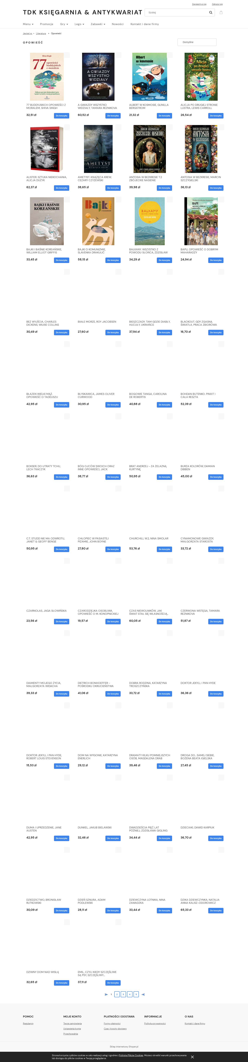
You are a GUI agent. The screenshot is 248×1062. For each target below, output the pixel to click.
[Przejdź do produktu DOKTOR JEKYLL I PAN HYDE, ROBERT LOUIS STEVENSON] (47, 727)
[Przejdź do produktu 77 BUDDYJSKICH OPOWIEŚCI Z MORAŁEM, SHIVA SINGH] (47, 77)
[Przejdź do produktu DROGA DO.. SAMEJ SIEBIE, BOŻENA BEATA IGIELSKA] (201, 727)
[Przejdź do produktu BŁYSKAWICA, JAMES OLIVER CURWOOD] (98, 366)
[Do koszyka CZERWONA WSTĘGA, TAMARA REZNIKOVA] (215, 621)
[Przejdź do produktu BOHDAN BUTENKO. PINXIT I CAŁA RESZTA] (201, 366)
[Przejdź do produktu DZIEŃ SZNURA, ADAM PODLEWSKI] (98, 872)
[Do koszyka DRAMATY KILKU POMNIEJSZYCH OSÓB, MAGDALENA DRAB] (164, 766)
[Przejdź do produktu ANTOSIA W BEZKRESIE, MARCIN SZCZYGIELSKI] (201, 149)
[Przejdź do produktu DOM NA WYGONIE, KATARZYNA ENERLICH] (98, 727)
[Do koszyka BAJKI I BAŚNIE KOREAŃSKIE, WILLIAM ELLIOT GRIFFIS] (61, 260)
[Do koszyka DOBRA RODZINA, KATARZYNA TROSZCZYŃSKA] (164, 694)
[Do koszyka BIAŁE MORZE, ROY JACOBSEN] (112, 332)
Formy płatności (112, 1023)
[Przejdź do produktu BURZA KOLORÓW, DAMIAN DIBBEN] (201, 438)
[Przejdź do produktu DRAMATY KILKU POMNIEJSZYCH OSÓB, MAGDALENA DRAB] (150, 727)
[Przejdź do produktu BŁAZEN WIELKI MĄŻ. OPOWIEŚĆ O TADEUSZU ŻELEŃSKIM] (47, 366)
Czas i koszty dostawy (115, 1028)
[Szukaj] (211, 12)
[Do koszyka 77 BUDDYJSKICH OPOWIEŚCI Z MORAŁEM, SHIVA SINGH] (61, 115)
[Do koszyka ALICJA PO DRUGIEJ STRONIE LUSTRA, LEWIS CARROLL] (215, 115)
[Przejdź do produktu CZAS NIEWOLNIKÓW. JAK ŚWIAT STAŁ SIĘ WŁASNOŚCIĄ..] (150, 583)
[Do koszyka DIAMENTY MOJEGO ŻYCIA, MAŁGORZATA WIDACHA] (61, 694)
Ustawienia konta (72, 1028)
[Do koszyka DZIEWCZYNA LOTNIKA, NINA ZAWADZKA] (164, 910)
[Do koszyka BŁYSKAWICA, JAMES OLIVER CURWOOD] (112, 405)
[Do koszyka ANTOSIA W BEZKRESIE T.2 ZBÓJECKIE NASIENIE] (164, 188)
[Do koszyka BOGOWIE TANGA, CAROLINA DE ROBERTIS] (164, 405)
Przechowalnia (70, 1033)
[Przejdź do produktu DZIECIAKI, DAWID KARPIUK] (201, 799)
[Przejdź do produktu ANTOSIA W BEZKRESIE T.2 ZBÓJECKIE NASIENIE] (150, 149)
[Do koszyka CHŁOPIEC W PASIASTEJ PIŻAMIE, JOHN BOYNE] (112, 549)
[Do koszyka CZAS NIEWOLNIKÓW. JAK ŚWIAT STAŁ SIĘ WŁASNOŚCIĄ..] (164, 621)
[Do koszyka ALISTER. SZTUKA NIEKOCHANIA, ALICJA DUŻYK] (61, 188)
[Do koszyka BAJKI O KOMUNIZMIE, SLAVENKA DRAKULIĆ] (112, 260)
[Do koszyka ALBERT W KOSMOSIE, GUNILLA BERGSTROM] (164, 115)
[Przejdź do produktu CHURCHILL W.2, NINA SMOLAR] (150, 510)
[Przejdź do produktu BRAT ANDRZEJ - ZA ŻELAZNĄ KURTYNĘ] (150, 438)
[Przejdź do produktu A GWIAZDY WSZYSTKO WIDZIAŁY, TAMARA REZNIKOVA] (98, 77)
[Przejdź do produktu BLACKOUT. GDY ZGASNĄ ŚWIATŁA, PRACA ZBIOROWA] (201, 293)
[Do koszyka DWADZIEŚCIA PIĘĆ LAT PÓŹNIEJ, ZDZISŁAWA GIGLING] (164, 838)
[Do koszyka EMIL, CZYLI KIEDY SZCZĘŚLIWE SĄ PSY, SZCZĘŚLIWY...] (112, 983)
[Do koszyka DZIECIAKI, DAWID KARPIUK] (215, 838)
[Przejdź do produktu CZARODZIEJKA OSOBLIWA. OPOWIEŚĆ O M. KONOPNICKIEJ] (98, 583)
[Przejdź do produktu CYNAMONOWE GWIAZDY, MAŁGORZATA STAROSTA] (201, 510)
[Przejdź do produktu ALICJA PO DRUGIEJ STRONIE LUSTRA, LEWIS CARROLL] (201, 77)
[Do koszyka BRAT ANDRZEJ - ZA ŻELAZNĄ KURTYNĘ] (164, 477)
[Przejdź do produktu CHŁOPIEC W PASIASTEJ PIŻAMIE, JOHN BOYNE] (98, 510)
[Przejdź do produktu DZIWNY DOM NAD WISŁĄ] (47, 944)
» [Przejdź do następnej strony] (142, 994)
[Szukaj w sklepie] (176, 12)
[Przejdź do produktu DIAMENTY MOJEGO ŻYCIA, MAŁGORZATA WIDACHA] (47, 655)
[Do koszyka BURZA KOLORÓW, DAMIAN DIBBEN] (215, 477)
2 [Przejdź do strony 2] (117, 994)
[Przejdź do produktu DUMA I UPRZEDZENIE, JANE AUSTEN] (47, 799)
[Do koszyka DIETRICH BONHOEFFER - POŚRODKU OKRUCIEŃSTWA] (112, 694)
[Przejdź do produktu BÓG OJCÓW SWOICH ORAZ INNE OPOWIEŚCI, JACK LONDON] (98, 438)
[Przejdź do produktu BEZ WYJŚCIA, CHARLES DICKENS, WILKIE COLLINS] (47, 293)
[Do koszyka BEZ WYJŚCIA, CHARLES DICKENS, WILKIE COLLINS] (61, 332)
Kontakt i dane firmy (195, 1023)
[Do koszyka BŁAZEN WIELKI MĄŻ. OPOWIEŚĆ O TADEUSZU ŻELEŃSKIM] (61, 405)
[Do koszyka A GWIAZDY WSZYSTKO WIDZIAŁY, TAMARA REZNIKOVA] (112, 115)
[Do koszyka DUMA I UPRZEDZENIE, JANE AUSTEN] (61, 838)
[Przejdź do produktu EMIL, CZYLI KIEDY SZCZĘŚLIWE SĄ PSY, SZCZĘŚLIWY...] (98, 944)
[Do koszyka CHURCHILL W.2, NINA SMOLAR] (164, 549)
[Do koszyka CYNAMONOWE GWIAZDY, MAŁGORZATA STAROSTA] (215, 549)
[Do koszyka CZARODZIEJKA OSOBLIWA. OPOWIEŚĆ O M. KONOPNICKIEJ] (112, 621)
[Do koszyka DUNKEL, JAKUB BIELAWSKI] (112, 838)
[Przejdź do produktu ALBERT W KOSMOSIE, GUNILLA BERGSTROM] (150, 77)
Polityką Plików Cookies (131, 1055)
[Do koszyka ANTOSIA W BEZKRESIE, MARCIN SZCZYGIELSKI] (215, 188)
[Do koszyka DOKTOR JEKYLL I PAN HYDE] (215, 694)
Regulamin (28, 1023)
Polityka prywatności (155, 1023)
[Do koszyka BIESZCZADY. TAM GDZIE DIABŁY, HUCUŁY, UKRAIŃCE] (164, 332)
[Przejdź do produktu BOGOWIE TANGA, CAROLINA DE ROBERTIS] (150, 366)
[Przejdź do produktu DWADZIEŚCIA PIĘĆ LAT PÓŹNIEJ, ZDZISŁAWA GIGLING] (150, 799)
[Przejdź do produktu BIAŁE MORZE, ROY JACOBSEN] (98, 293)
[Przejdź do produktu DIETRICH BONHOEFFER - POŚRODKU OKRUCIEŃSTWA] (98, 655)
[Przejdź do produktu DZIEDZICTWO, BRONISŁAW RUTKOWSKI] (47, 872)
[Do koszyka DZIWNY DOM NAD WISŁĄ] (61, 983)
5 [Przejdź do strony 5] (136, 994)
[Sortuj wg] (197, 42)
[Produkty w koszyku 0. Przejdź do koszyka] (221, 12)
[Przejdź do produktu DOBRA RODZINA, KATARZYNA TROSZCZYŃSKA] (150, 655)
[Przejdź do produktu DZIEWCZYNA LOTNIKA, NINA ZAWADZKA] (150, 872)
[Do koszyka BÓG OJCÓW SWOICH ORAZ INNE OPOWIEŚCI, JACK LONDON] (112, 477)
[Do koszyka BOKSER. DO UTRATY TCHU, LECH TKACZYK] (61, 477)
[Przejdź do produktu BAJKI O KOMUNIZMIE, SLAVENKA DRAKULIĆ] (98, 221)
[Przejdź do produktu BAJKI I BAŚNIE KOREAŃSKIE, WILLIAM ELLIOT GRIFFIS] (47, 221)
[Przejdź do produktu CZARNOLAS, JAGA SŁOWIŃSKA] (47, 583)
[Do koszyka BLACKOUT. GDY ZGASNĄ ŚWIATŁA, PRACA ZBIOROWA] (215, 332)
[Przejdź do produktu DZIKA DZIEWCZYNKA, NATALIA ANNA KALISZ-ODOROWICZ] (201, 872)
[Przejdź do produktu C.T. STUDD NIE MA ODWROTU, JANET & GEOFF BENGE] (47, 510)
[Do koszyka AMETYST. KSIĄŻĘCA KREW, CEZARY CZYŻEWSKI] (112, 188)
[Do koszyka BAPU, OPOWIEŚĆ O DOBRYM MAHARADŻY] (215, 260)
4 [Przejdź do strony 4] (129, 994)
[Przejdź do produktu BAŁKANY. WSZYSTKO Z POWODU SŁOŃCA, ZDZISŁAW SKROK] (150, 221)
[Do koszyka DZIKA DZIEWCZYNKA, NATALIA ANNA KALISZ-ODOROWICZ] (215, 910)
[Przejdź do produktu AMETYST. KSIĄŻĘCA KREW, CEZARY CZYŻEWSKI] (98, 149)
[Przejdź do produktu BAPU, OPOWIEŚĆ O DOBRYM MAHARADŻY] (201, 221)
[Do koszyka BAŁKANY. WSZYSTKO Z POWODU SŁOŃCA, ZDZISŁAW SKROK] (164, 260)
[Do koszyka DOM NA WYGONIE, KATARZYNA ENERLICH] (112, 766)
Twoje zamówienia (72, 1023)
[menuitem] (31, 24)
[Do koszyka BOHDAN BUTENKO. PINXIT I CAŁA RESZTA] (215, 405)
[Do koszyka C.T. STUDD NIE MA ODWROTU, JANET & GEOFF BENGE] (61, 549)
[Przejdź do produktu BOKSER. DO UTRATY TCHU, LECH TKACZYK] (47, 438)
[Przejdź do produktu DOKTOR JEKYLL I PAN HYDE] (201, 655)
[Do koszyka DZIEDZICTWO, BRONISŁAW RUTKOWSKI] (61, 910)
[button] (67, 55)
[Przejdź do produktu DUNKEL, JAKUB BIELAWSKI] (98, 799)
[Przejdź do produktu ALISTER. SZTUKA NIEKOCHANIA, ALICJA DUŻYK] (47, 149)
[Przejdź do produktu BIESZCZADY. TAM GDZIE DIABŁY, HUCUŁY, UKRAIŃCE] (150, 293)
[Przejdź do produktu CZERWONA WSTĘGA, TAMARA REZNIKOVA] (201, 583)
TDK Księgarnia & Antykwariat (83, 12)
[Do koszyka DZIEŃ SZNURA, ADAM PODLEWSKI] (112, 910)
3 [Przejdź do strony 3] (123, 994)
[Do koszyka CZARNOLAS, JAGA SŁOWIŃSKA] (61, 621)
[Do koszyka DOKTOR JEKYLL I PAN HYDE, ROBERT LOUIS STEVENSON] (61, 766)
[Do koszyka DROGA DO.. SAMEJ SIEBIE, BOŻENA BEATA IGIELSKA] (215, 766)
